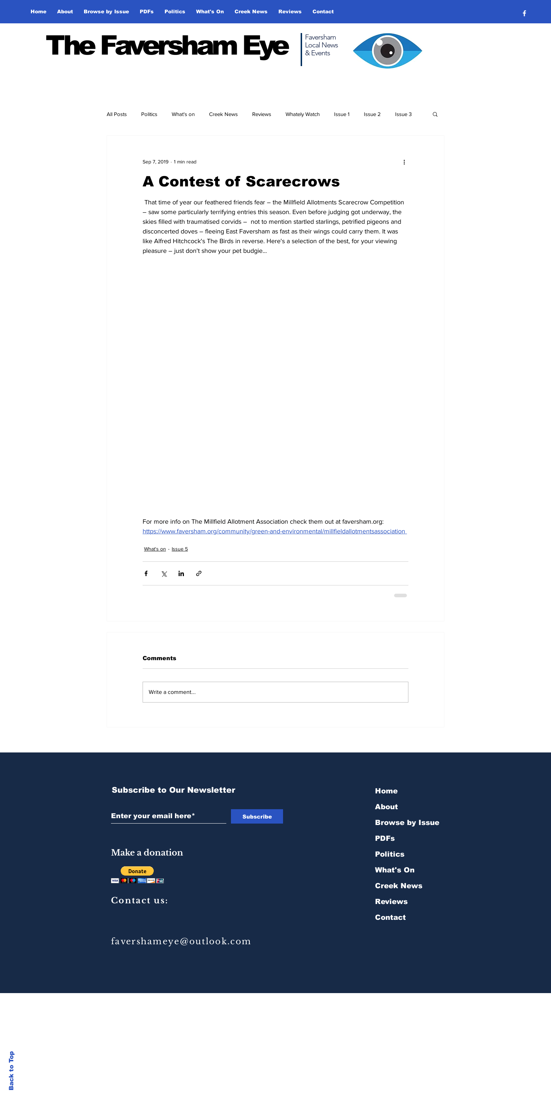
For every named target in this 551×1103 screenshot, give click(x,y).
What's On (395, 870)
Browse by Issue (407, 822)
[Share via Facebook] (146, 573)
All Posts (117, 114)
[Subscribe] (257, 816)
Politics (149, 114)
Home (386, 791)
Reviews (261, 114)
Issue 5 (180, 549)
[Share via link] (198, 573)
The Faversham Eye (166, 45)
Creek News (223, 114)
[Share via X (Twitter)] (163, 573)
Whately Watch (303, 114)
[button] (106, 11)
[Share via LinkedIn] (181, 573)
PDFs (385, 838)
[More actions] (404, 161)
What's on (183, 114)
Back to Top (11, 1070)
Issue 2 (372, 114)
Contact (390, 917)
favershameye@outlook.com (181, 941)
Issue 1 (341, 114)
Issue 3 (403, 114)
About (386, 807)
